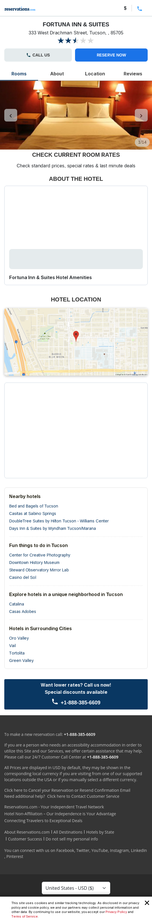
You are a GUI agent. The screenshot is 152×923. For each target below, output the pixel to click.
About (57, 74)
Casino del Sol (22, 577)
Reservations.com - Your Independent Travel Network (54, 807)
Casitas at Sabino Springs (32, 513)
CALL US (38, 54)
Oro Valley (19, 638)
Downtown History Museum (34, 562)
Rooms (19, 74)
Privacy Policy (116, 912)
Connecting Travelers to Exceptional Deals (43, 820)
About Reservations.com (27, 832)
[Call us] (76, 694)
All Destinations (68, 832)
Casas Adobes (22, 611)
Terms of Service (24, 916)
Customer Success (25, 839)
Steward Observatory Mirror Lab (39, 569)
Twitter (82, 850)
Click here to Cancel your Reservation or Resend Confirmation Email (67, 790)
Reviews (133, 74)
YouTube (99, 850)
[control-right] (141, 115)
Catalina (16, 603)
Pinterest (14, 856)
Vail (12, 645)
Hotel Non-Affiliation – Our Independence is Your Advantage (60, 813)
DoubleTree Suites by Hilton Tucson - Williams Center (59, 520)
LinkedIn (139, 850)
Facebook (65, 850)
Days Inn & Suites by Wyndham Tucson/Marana (52, 528)
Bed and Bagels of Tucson (33, 505)
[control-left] (10, 115)
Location (95, 74)
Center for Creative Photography (39, 554)
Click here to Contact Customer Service (83, 796)
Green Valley (21, 660)
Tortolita (17, 652)
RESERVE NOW (111, 54)
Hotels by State (100, 832)
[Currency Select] (76, 888)
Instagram (119, 850)
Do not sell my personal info (72, 839)
